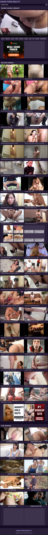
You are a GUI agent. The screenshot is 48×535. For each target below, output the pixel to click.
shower (37, 38)
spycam (21, 38)
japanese (8, 38)
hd (33, 38)
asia (30, 38)
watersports (43, 38)
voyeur (26, 38)
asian (3, 38)
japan (12, 38)
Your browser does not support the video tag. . (24, 23)
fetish (16, 38)
